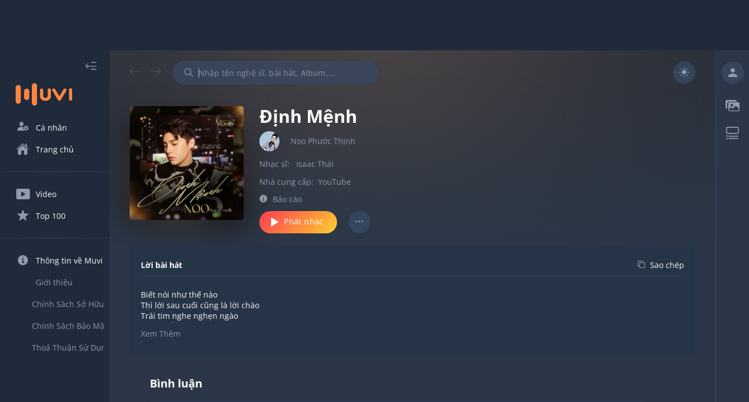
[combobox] (295, 72)
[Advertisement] (374, 25)
